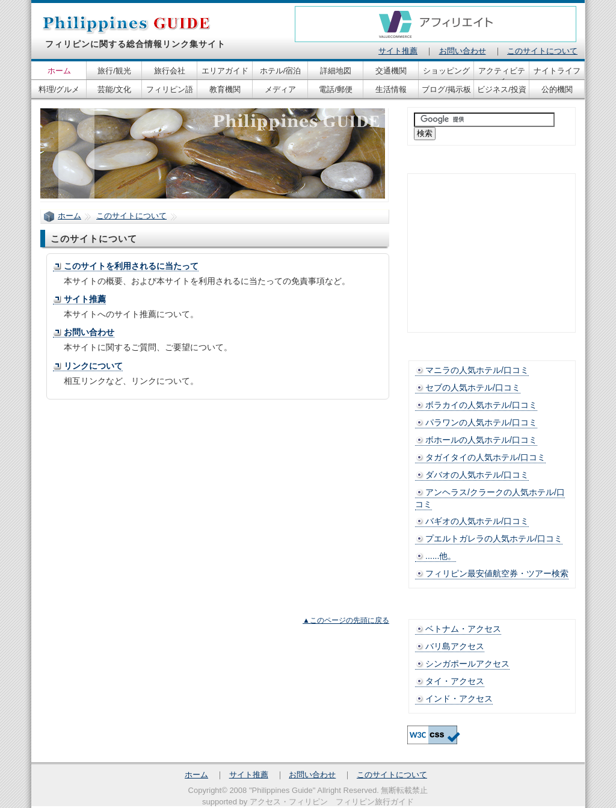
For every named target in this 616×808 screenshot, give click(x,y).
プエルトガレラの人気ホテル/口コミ (493, 538)
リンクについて (93, 366)
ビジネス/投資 (501, 89)
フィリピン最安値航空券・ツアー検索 (496, 573)
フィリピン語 (169, 89)
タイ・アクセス (454, 681)
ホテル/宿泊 (280, 70)
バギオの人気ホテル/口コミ (477, 521)
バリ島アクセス (454, 646)
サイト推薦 (85, 299)
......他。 (440, 556)
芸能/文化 (114, 89)
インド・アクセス (459, 698)
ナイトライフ (557, 70)
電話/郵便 (336, 89)
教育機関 (225, 89)
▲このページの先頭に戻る (346, 620)
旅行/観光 (114, 70)
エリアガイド (225, 70)
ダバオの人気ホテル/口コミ (477, 475)
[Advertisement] (152, 496)
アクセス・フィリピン (289, 801)
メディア (280, 89)
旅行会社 (169, 70)
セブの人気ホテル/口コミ (472, 387)
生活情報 (391, 89)
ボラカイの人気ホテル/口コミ (481, 405)
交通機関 (391, 70)
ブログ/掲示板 (446, 89)
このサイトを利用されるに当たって (131, 266)
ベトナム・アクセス (463, 629)
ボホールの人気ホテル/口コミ (481, 440)
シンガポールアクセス (467, 663)
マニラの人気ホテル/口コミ (477, 370)
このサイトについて (131, 215)
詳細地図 (335, 70)
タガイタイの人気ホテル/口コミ (485, 457)
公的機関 (557, 89)
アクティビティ (501, 72)
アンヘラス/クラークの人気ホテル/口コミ (490, 498)
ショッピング (446, 70)
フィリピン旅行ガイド (375, 801)
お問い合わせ (89, 332)
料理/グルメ (59, 89)
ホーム (69, 215)
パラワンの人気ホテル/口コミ (481, 422)
